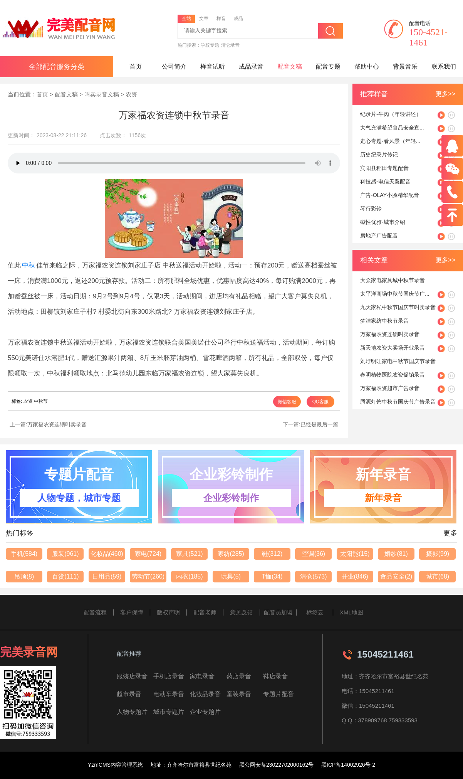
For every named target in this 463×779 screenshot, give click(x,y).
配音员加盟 (278, 612)
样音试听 (212, 66)
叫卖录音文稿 (101, 94)
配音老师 (204, 612)
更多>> (445, 94)
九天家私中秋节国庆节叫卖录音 (398, 307)
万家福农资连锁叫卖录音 (57, 424)
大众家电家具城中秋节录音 (392, 280)
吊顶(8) (24, 576)
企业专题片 (205, 711)
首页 (135, 66)
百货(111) (65, 576)
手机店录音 (168, 676)
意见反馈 (241, 612)
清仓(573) (313, 576)
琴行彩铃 (371, 208)
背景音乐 (405, 66)
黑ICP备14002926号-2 (348, 765)
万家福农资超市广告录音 (389, 388)
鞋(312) (272, 553)
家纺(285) (231, 553)
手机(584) (24, 553)
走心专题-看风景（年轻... (390, 141)
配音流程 (95, 612)
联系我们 (443, 66)
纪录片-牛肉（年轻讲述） (390, 114)
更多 (450, 533)
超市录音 (129, 694)
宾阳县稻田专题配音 (384, 168)
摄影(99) (437, 553)
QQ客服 (320, 401)
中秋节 (41, 401)
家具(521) (189, 553)
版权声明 (168, 612)
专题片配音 (278, 694)
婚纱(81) (396, 553)
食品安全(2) (396, 576)
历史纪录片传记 (379, 154)
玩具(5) (231, 576)
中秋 (28, 265)
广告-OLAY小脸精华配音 (389, 195)
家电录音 (202, 676)
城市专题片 (168, 711)
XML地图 (351, 612)
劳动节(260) (148, 576)
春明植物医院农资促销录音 (392, 375)
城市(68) (437, 576)
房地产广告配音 (379, 235)
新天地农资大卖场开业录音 (392, 348)
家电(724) (148, 553)
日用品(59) (106, 576)
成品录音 (251, 66)
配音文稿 (289, 66)
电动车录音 (168, 694)
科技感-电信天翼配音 (385, 181)
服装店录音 (132, 676)
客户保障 (131, 612)
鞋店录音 (275, 676)
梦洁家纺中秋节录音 (384, 321)
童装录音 (238, 694)
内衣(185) (189, 576)
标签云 (315, 612)
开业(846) (355, 576)
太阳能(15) (354, 553)
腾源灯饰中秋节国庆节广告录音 (398, 402)
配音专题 (328, 66)
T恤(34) (272, 576)
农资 (131, 94)
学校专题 (210, 45)
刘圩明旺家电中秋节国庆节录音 (398, 361)
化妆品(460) (107, 553)
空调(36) (313, 553)
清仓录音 (230, 45)
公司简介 (174, 66)
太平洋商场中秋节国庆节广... (394, 294)
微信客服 (287, 401)
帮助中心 (366, 66)
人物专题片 (132, 711)
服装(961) (65, 553)
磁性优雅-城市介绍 (382, 222)
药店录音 (238, 676)
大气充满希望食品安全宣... (392, 128)
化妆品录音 (205, 694)
